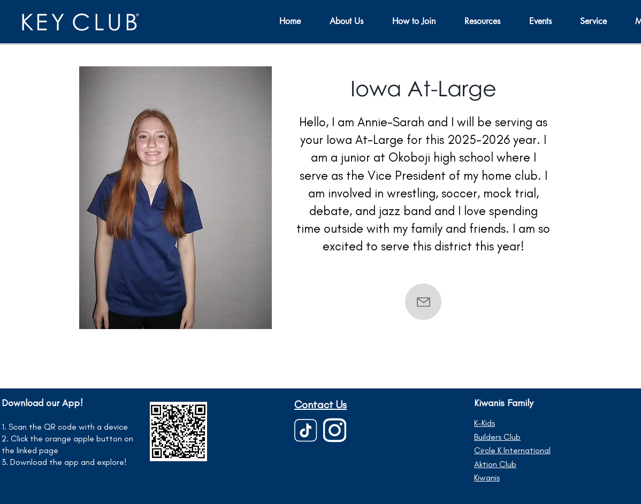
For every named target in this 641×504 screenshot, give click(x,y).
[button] (546, 21)
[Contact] (423, 302)
